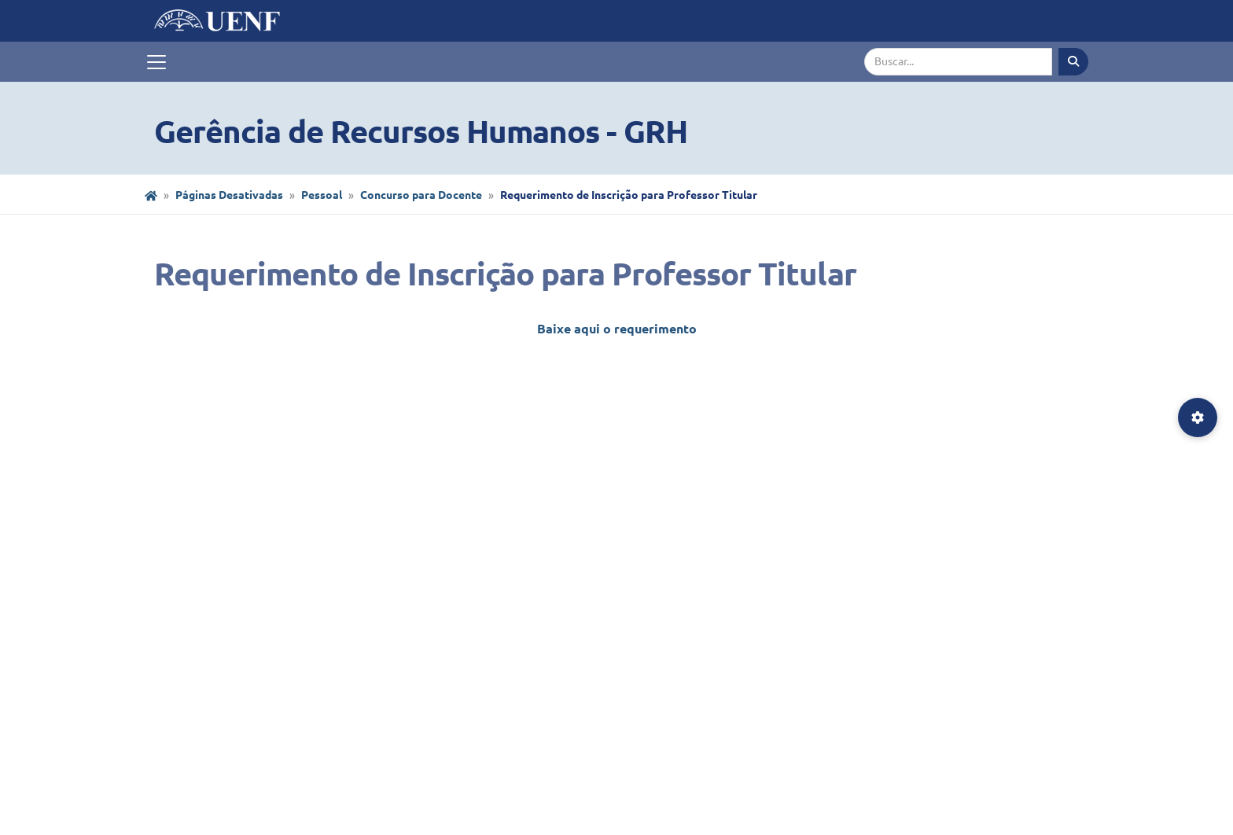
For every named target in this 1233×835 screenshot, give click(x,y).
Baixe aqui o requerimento (617, 329)
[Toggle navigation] (156, 62)
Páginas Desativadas (229, 195)
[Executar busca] (1073, 61)
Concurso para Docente (421, 195)
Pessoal (321, 195)
